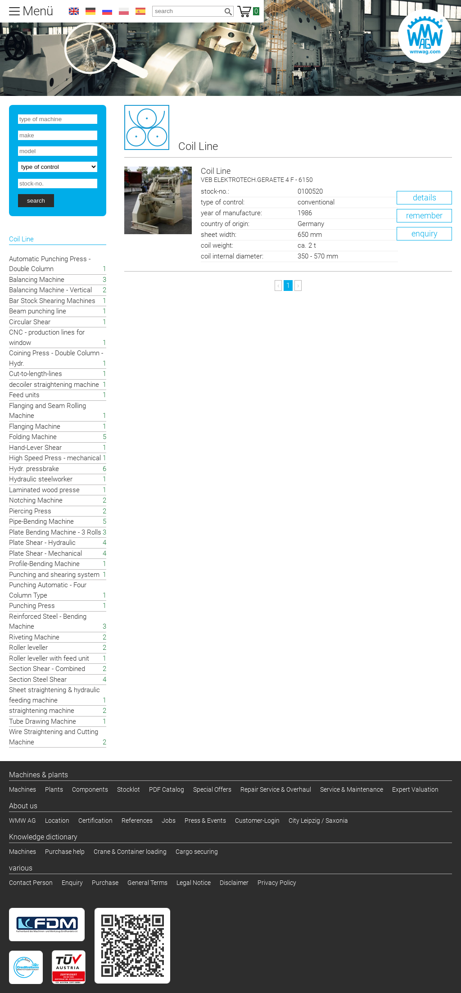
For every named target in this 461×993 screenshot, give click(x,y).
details (424, 197)
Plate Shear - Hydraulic (42, 543)
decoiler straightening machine (54, 385)
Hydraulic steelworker (40, 479)
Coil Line (326, 175)
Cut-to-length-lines (35, 374)
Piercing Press (30, 511)
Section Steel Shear (38, 680)
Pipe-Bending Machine (41, 521)
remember (424, 215)
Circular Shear (29, 322)
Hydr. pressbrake (34, 469)
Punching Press (32, 606)
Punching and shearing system (54, 575)
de (90, 11)
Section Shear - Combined (47, 669)
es (140, 11)
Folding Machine (33, 437)
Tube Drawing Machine (42, 721)
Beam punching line (37, 311)
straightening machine (41, 711)
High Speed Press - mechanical (55, 458)
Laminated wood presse (44, 490)
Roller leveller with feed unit (49, 658)
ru (107, 11)
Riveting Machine (34, 637)
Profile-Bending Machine (44, 564)
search (36, 200)
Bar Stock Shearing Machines (52, 301)
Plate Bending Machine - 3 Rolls (55, 532)
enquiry (424, 233)
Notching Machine (36, 500)
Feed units (24, 395)
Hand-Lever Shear (35, 448)
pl (124, 11)
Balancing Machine (36, 280)
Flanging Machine (34, 426)
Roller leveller (28, 648)
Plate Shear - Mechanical (45, 553)
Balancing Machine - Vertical (50, 290)
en (74, 11)
